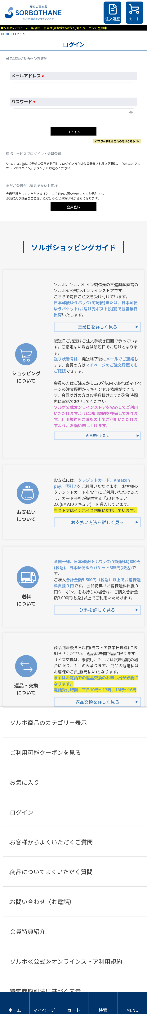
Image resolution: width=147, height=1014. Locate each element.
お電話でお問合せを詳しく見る (97, 933)
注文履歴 (112, 19)
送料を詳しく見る (97, 609)
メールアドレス (28, 75)
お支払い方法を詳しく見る (97, 522)
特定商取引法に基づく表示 (73, 983)
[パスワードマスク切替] (131, 112)
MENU (132, 1010)
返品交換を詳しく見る (97, 701)
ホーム (14, 1010)
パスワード (24, 101)
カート (134, 19)
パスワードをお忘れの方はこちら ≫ (117, 141)
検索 (103, 1010)
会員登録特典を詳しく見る (97, 781)
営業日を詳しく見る (97, 326)
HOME (5, 33)
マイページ (44, 1010)
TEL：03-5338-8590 (81, 907)
